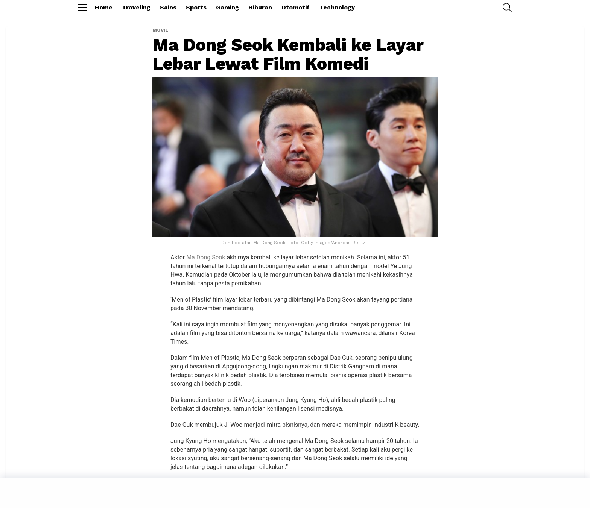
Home (104, 7)
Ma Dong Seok (205, 257)
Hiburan (260, 7)
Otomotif (295, 7)
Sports (196, 7)
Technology (337, 7)
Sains (168, 7)
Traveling (136, 7)
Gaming (227, 7)
